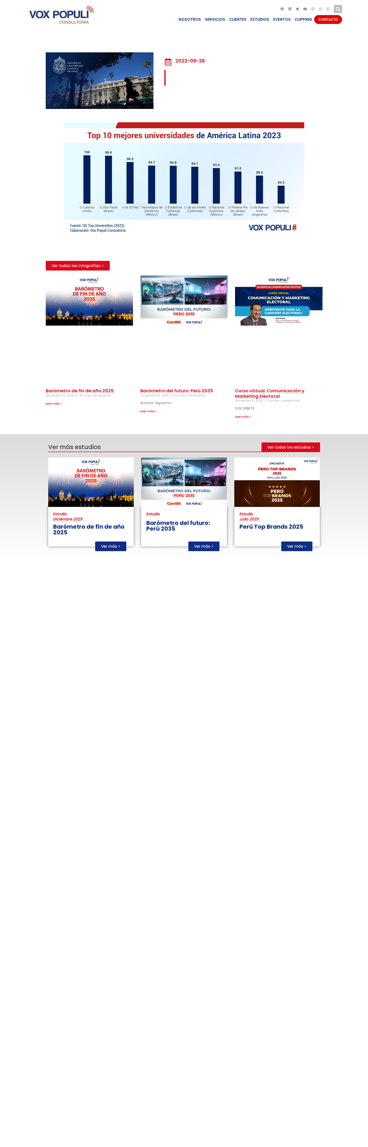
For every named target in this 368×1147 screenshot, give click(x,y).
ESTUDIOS (259, 19)
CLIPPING (303, 19)
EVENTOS (282, 19)
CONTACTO (328, 19)
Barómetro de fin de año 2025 (80, 391)
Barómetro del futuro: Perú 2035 (176, 391)
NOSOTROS (190, 19)
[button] (78, 266)
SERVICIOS (215, 19)
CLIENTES (237, 19)
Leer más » (54, 403)
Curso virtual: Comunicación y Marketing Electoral (269, 393)
